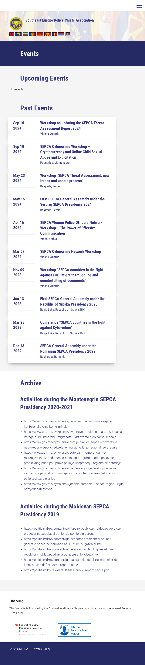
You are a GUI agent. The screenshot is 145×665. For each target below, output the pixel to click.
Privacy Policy (41, 649)
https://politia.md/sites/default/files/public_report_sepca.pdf (66, 570)
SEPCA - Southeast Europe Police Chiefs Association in (16, 23)
